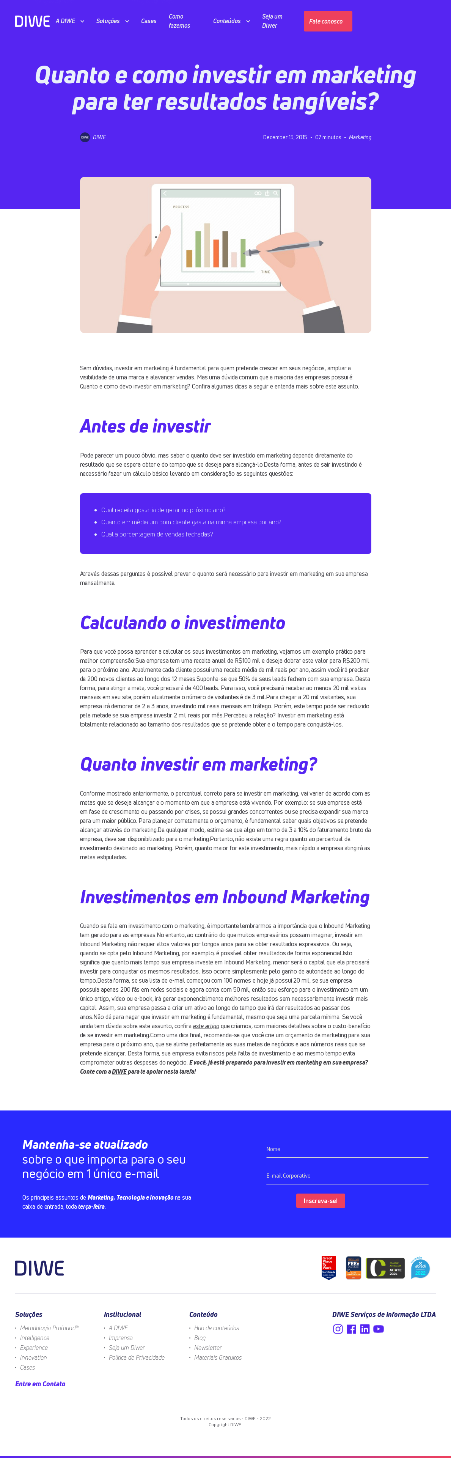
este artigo (206, 1026)
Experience (34, 1347)
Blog (200, 1338)
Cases (27, 1367)
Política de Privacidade (137, 1357)
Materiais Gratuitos (218, 1357)
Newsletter (208, 1347)
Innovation (33, 1357)
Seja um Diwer (127, 1347)
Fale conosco (326, 21)
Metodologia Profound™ (49, 1328)
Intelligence (34, 1338)
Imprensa (121, 1338)
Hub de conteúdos (216, 1328)
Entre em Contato (40, 1383)
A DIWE (118, 1328)
